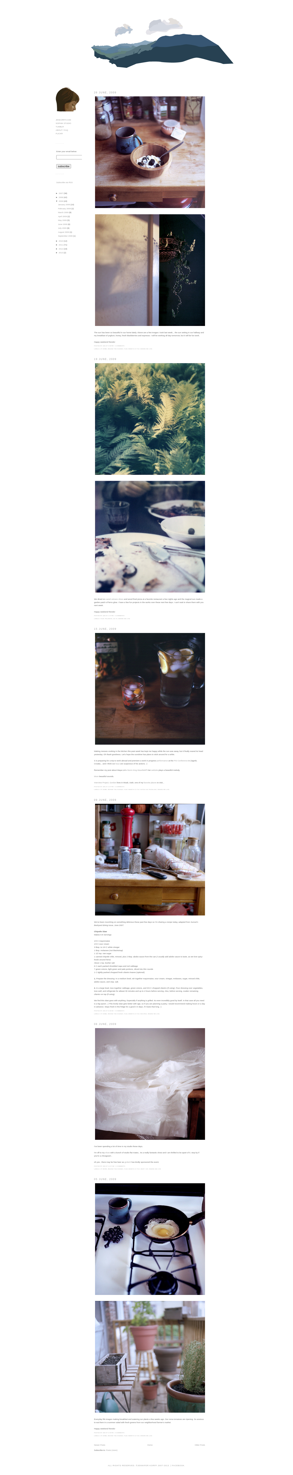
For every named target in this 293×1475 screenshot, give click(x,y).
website (154, 770)
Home (150, 1445)
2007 (61, 193)
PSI (175, 761)
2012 (61, 249)
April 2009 (63, 216)
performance (162, 761)
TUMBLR (60, 127)
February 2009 (64, 208)
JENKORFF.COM (63, 120)
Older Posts (200, 1445)
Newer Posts (99, 1445)
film (126, 348)
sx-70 (115, 618)
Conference (183, 761)
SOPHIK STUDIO (63, 123)
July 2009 (62, 228)
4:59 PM (111, 345)
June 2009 (63, 224)
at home (103, 348)
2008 (61, 197)
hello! (169, 15)
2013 (61, 253)
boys (118, 764)
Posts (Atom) (111, 1450)
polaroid (108, 618)
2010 (61, 241)
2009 (61, 201)
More (96, 776)
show (107, 1152)
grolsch (128, 1162)
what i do (144, 1169)
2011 (61, 245)
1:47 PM (111, 615)
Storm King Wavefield (136, 770)
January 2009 (64, 204)
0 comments (120, 345)
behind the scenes (115, 348)
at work (103, 1169)
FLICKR (59, 133)
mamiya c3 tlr (133, 348)
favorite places (150, 782)
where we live (146, 348)
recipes (143, 1013)
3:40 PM (111, 1432)
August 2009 (64, 232)
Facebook (178, 1465)
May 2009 (62, 220)
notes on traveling (148, 789)
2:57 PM (111, 786)
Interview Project (101, 782)
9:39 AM (110, 1010)
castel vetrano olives (114, 599)
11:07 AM (111, 1166)
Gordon (113, 782)
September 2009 (65, 236)
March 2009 (63, 212)
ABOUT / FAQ (62, 130)
